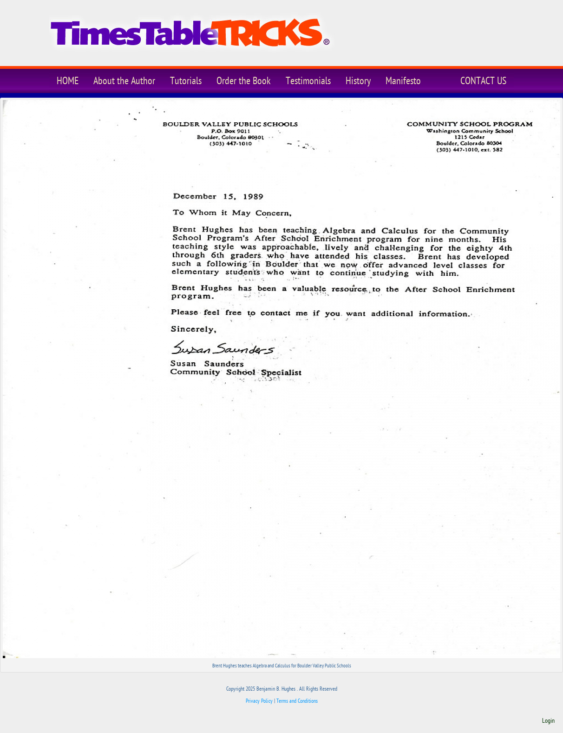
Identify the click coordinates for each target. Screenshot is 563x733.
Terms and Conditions (297, 701)
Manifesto (403, 81)
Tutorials (186, 81)
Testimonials (308, 81)
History (358, 81)
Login (548, 721)
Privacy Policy (259, 701)
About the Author (124, 81)
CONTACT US (483, 81)
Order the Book (243, 81)
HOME (68, 81)
